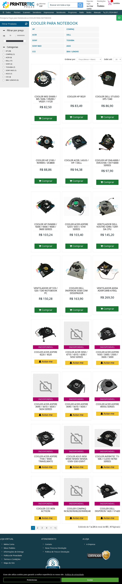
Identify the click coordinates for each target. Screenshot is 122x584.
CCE (8, 77)
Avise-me (46, 361)
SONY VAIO (11, 70)
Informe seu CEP (41, 5)
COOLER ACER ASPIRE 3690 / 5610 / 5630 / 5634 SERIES (45, 406)
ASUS (9, 73)
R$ (4, 36)
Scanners (26, 12)
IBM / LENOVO (12, 80)
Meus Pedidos (9, 548)
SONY (9, 64)
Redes (88, 12)
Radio (81, 12)
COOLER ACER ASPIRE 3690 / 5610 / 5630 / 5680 (76, 406)
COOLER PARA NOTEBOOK (40, 18)
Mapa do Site (9, 563)
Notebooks (61, 12)
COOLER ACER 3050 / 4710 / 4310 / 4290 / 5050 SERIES (76, 354)
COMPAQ (10, 54)
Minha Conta (9, 544)
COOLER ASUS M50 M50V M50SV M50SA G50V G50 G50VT (76, 459)
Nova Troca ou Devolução (55, 548)
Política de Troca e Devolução (57, 552)
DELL (9, 61)
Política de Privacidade (13, 555)
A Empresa (90, 544)
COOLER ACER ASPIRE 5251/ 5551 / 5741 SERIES (76, 226)
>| (55, 528)
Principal (3, 18)
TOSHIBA (10, 67)
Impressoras (49, 12)
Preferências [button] (32, 580)
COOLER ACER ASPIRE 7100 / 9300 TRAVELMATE (45, 459)
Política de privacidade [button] (74, 574)
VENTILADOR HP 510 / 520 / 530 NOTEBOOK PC (46, 290)
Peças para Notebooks (17, 18)
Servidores (37, 12)
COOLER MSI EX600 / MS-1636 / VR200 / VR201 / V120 (46, 99)
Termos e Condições (12, 559)
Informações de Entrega (14, 552)
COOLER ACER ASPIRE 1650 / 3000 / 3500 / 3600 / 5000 (107, 354)
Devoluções (101, 3)
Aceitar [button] (90, 580)
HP (8, 51)
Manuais (97, 12)
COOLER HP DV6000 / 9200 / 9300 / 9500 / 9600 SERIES (45, 226)
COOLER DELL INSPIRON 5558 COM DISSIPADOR (76, 290)
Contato (48, 544)
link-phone (111, 12)
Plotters (17, 12)
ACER (9, 57)
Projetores (72, 12)
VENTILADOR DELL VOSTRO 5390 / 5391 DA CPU (107, 226)
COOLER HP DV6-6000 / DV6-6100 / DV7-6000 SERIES (107, 162)
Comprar (45, 118)
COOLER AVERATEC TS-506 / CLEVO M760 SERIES (107, 459)
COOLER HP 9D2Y (76, 96)
